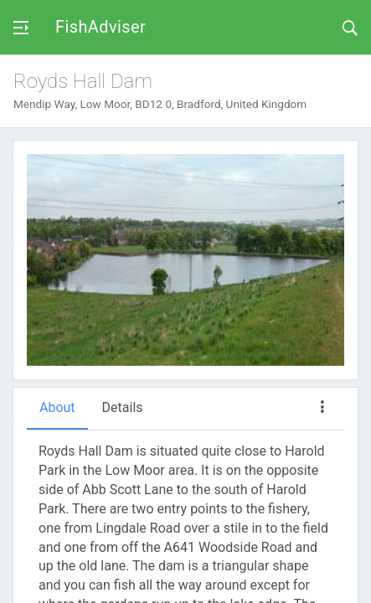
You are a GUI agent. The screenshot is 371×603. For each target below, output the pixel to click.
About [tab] (57, 407)
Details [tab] (122, 407)
